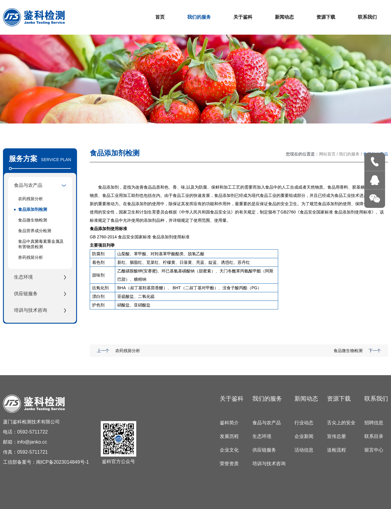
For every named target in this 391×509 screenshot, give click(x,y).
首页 (160, 17)
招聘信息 (373, 422)
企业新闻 (303, 436)
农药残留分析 (30, 198)
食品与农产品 (266, 422)
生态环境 (261, 436)
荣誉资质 (229, 463)
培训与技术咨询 (269, 463)
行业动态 (303, 422)
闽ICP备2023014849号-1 (62, 462)
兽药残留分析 (30, 257)
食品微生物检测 (32, 220)
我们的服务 (199, 17)
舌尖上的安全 (341, 422)
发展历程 (229, 436)
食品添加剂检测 (32, 209)
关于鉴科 (242, 17)
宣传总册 (336, 436)
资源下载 (325, 17)
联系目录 (373, 436)
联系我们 (367, 17)
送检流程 (336, 449)
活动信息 (303, 449)
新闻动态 (284, 17)
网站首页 (327, 154)
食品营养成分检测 (34, 230)
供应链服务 (264, 449)
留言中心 (373, 449)
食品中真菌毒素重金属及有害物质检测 (41, 244)
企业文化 (229, 449)
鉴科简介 (229, 422)
